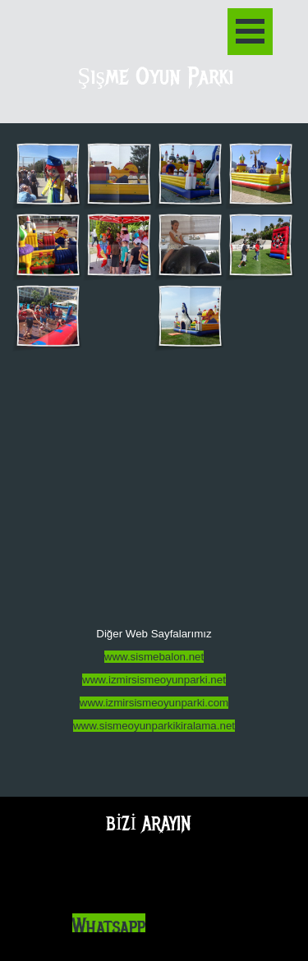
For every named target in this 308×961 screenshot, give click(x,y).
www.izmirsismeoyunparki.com (154, 703)
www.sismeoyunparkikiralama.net (154, 726)
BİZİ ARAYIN (148, 823)
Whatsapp (108, 926)
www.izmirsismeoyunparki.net (154, 680)
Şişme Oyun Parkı (155, 76)
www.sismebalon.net (154, 657)
